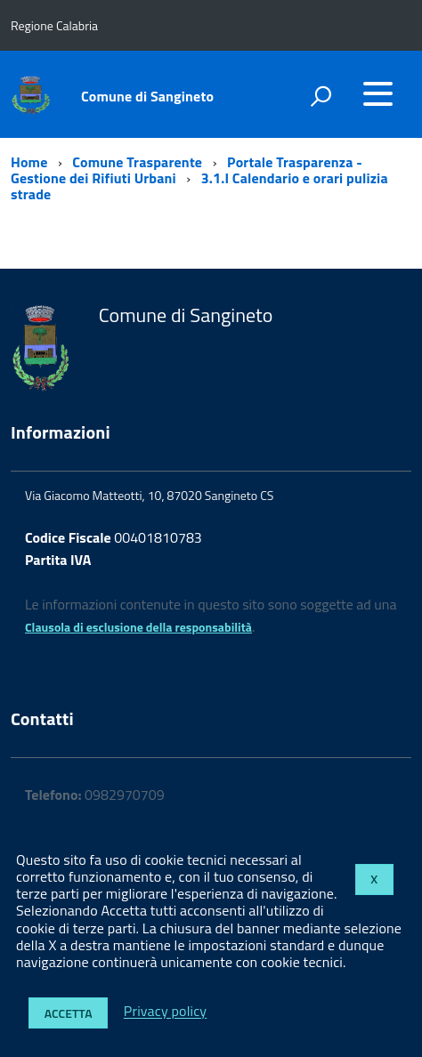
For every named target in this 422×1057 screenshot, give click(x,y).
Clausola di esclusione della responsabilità (138, 626)
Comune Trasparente (137, 162)
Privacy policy (165, 1011)
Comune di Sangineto (147, 96)
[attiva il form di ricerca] (320, 96)
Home (29, 162)
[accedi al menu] (377, 93)
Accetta (69, 1013)
